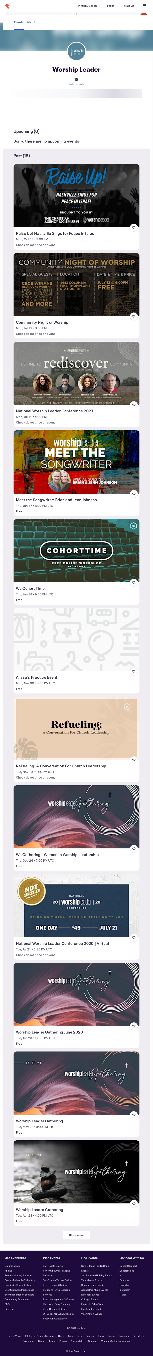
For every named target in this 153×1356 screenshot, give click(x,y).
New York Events (90, 1294)
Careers (90, 1336)
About (61, 1336)
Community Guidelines (17, 1299)
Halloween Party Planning (56, 1304)
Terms (52, 1340)
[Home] (7, 6)
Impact (111, 1336)
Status (41, 1340)
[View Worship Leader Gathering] (77, 1083)
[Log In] (111, 6)
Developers (28, 1340)
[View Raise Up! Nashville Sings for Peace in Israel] (77, 195)
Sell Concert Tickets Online (57, 1280)
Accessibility (77, 1340)
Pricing (8, 1270)
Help (79, 1336)
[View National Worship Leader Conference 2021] (77, 373)
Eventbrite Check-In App (18, 1285)
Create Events (12, 1265)
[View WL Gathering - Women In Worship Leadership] (77, 816)
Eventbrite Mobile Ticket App (20, 1280)
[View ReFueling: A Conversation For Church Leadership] (77, 728)
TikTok (123, 1294)
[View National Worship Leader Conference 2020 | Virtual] (77, 905)
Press (101, 1336)
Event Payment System (55, 1285)
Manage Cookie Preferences (116, 1340)
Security (137, 1336)
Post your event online (55, 1318)
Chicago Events (89, 1299)
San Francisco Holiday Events (96, 1275)
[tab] (19, 116)
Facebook (125, 1280)
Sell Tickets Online (53, 1265)
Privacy (63, 1340)
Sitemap (9, 1308)
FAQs (7, 1304)
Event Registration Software (19, 1294)
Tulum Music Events (91, 1280)
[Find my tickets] (88, 6)
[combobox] (111, 16)
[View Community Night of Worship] (77, 284)
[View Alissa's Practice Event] (77, 639)
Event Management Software (58, 1299)
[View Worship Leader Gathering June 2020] (77, 994)
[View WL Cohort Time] (77, 550)
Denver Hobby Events (92, 1285)
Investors (124, 1336)
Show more (76, 1235)
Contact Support (128, 1265)
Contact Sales (127, 1270)
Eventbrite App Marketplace (19, 1289)
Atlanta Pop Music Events (94, 1289)
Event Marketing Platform (18, 1275)
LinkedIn (124, 1285)
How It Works (14, 1336)
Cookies (92, 1340)
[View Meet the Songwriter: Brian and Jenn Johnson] (77, 461)
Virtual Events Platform (55, 1308)
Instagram (125, 1289)
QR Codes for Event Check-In (58, 1313)
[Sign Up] (129, 6)
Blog (70, 1336)
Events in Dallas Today (93, 1304)
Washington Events (91, 1313)
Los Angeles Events (91, 1308)
